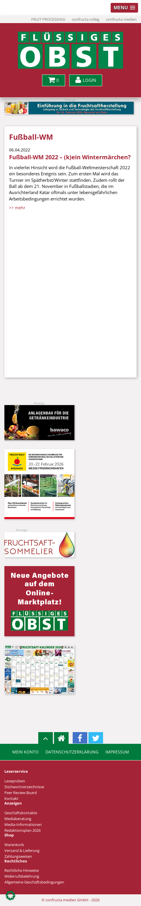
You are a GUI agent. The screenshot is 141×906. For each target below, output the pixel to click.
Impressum (117, 752)
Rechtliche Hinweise (21, 870)
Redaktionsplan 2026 (22, 830)
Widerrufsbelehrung (21, 876)
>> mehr (17, 207)
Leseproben (14, 781)
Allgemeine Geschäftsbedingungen (34, 882)
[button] (10, 895)
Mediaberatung (17, 818)
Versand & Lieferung (21, 850)
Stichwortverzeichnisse (24, 786)
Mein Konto (25, 752)
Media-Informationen (23, 824)
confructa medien (121, 19)
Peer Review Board (20, 792)
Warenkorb (14, 844)
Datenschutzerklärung (72, 752)
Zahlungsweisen (18, 856)
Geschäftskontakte (20, 812)
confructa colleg (85, 19)
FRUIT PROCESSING (48, 19)
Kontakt (11, 798)
